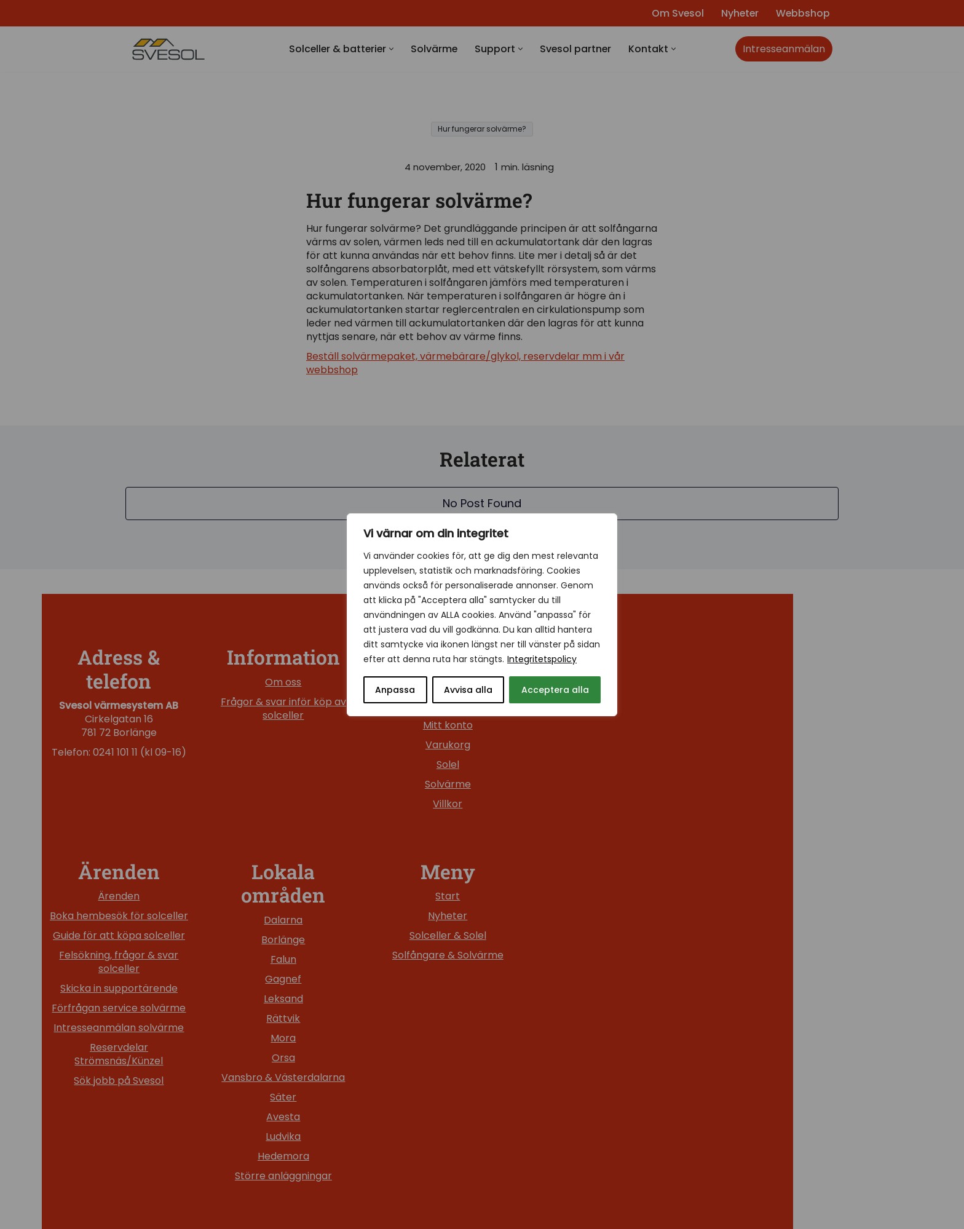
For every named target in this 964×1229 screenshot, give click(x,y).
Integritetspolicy (542, 659)
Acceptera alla (555, 690)
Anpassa (395, 690)
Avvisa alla (468, 690)
